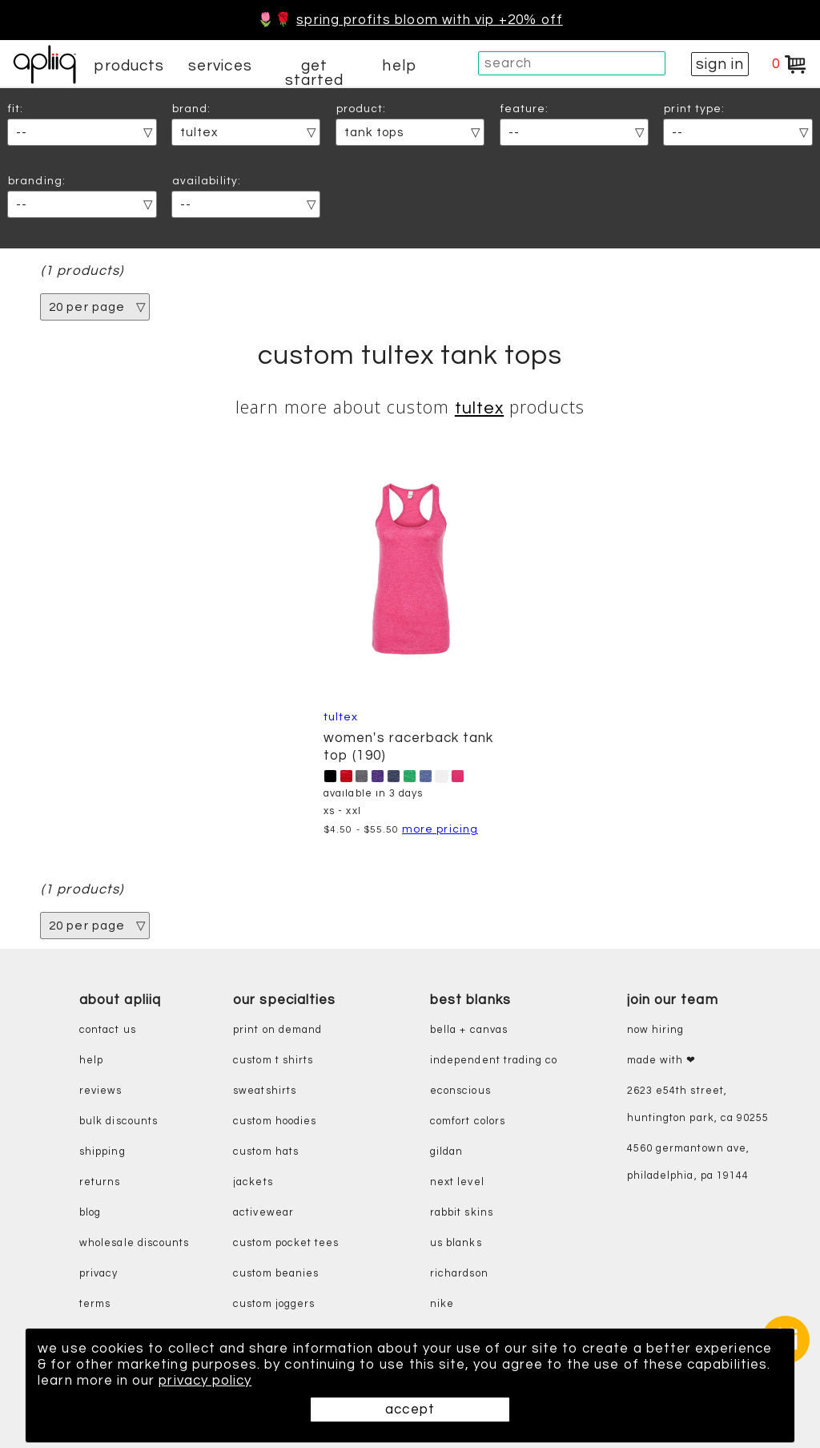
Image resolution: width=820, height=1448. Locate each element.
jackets (252, 1182)
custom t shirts (273, 1060)
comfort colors (467, 1121)
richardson (459, 1274)
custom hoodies (274, 1121)
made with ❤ (662, 1060)
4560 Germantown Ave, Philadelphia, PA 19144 (688, 1162)
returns (99, 1182)
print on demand (277, 1030)
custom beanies (276, 1274)
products (129, 66)
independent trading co (493, 1060)
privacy (98, 1274)
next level (457, 1182)
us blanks (456, 1243)
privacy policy (205, 1380)
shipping (102, 1152)
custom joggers (274, 1304)
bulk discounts (118, 1121)
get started (314, 73)
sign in (720, 64)
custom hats (266, 1152)
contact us (107, 1030)
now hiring (656, 1030)
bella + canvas (469, 1030)
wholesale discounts (134, 1243)
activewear (263, 1213)
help (399, 66)
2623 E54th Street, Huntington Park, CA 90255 (698, 1104)
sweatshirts (264, 1091)
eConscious (460, 1091)
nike (442, 1304)
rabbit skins (461, 1213)
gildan (446, 1152)
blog (90, 1213)
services (220, 66)
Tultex (479, 408)
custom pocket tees (286, 1243)
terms (95, 1304)
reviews (100, 1091)
